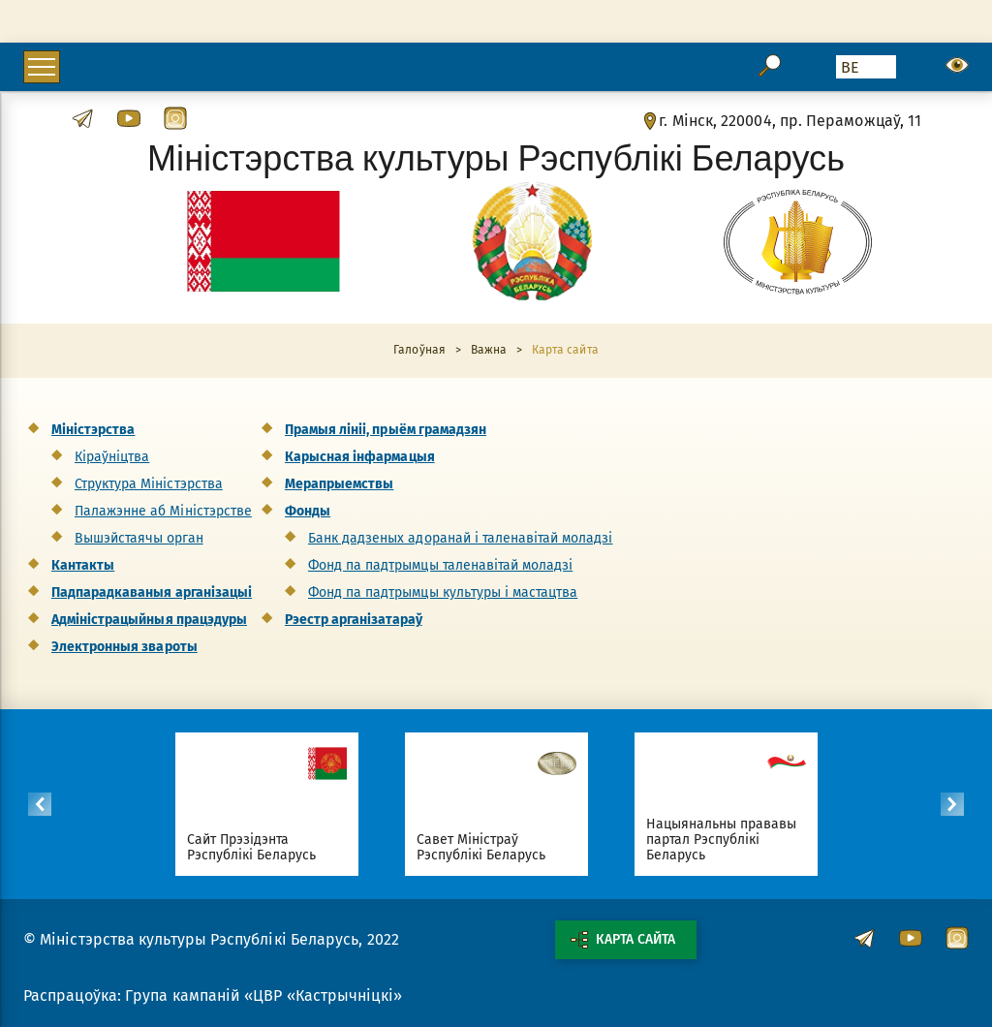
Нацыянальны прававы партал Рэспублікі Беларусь (721, 839)
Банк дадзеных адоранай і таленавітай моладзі (460, 538)
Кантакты (82, 565)
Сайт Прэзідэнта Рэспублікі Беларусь (252, 847)
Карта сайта (623, 940)
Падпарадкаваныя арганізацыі (151, 592)
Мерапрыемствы (339, 484)
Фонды (307, 511)
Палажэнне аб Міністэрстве (163, 511)
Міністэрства (93, 429)
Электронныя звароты (124, 646)
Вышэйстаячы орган (139, 538)
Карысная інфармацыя (360, 457)
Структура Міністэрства (149, 484)
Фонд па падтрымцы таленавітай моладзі (440, 565)
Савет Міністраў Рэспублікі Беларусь (481, 847)
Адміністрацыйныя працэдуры (149, 619)
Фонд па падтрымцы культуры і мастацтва (442, 592)
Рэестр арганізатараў (353, 619)
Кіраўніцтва (112, 457)
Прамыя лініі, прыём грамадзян (385, 429)
